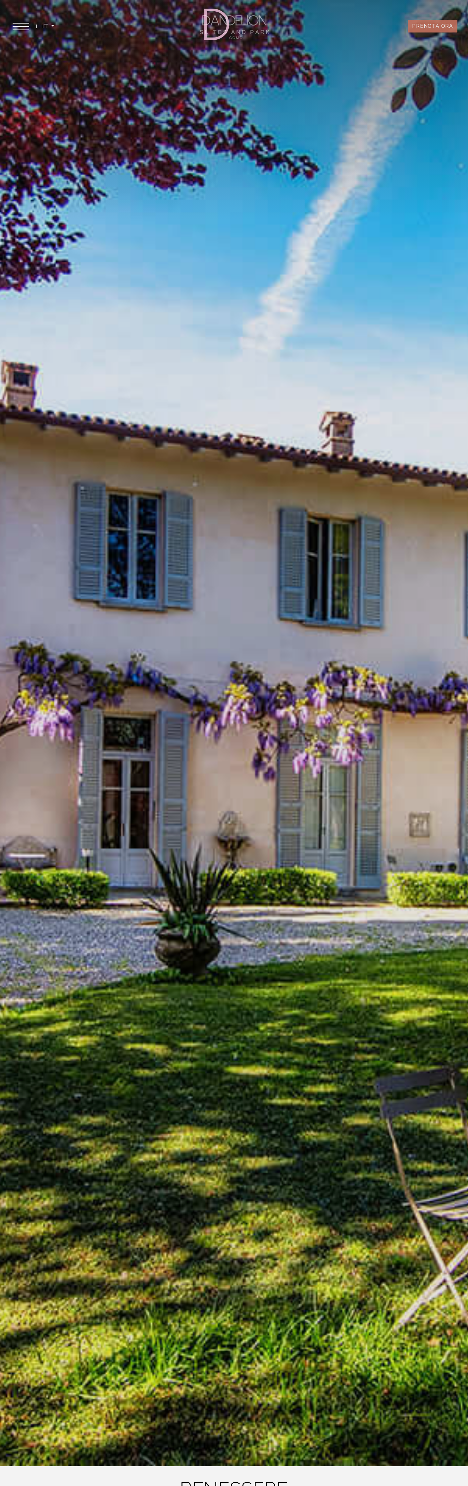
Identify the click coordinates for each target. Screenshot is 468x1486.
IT (46, 26)
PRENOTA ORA (432, 26)
